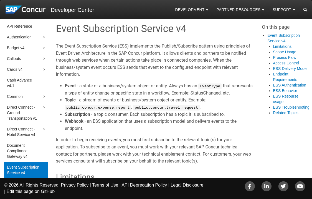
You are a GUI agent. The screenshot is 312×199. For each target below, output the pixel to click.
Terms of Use (105, 185)
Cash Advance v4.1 (19, 83)
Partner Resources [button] (240, 9)
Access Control (286, 63)
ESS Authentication (289, 85)
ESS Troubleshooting (291, 107)
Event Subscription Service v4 (23, 170)
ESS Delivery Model (290, 68)
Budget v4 (15, 48)
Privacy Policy (75, 185)
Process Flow (284, 57)
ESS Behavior (285, 90)
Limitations (282, 46)
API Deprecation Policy (144, 185)
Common (15, 96)
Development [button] (191, 9)
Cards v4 (14, 69)
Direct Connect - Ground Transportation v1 (22, 113)
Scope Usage (284, 52)
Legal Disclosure (187, 185)
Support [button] (284, 9)
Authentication (19, 37)
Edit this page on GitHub (31, 191)
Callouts (14, 58)
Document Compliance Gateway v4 (17, 151)
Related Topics (285, 113)
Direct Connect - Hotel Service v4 (21, 132)
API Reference (19, 26)
